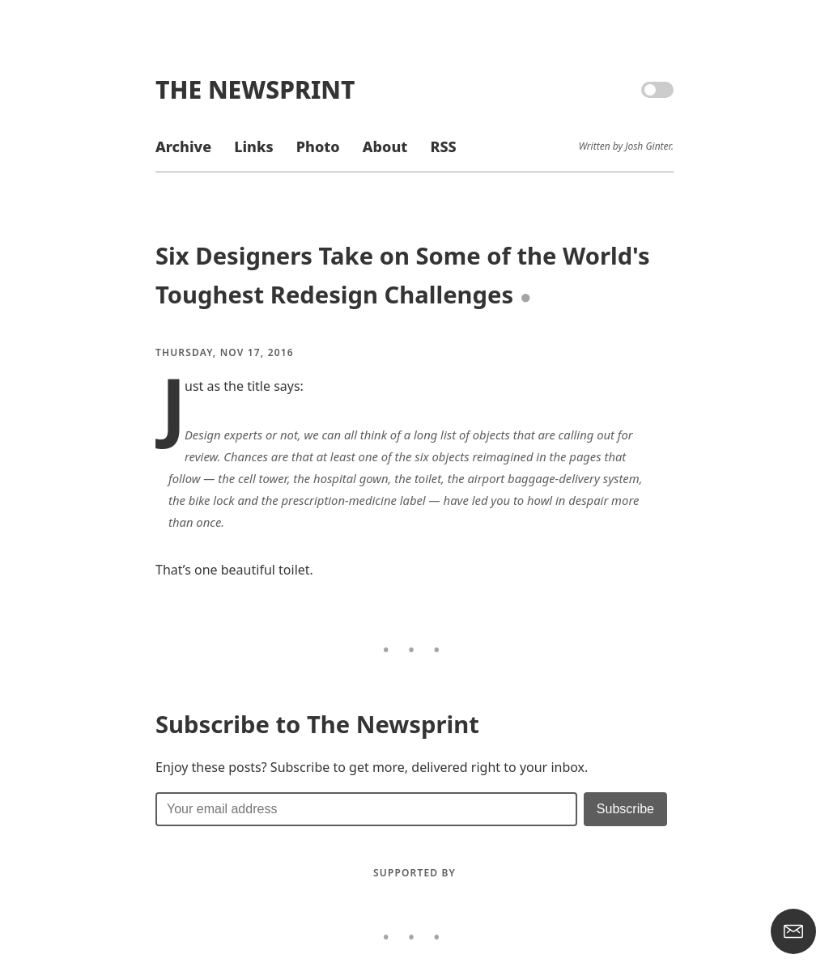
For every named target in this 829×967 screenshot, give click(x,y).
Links (253, 146)
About (385, 146)
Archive (183, 146)
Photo (318, 146)
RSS (443, 146)
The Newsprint (255, 89)
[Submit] (625, 809)
